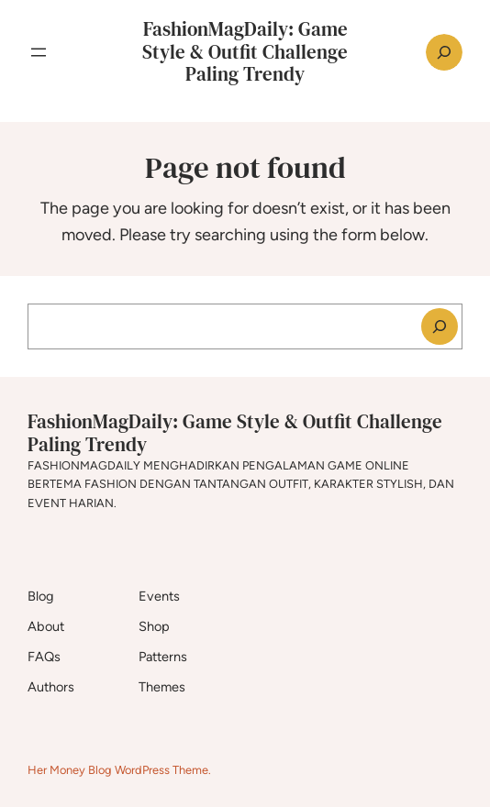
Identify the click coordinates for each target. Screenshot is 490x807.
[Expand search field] (444, 52)
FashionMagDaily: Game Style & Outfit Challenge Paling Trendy (245, 52)
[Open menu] (39, 52)
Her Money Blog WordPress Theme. (119, 770)
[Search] (439, 326)
